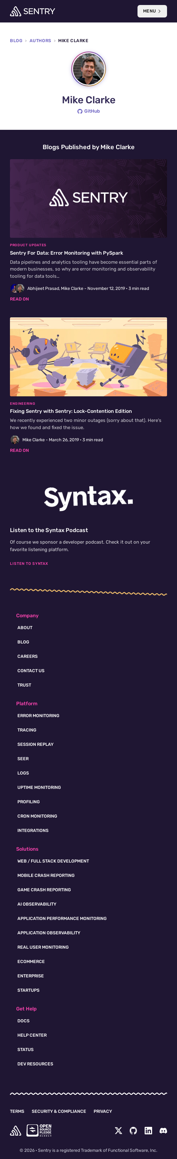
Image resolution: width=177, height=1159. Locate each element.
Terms (17, 1111)
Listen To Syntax (29, 563)
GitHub (88, 111)
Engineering (22, 404)
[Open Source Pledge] (39, 1130)
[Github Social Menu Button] (133, 1130)
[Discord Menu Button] (163, 1130)
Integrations (33, 830)
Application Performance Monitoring (62, 918)
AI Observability (36, 904)
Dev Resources (35, 1064)
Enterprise (30, 976)
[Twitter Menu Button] (118, 1130)
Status (25, 1049)
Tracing (26, 730)
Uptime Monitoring (39, 787)
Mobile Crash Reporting (46, 875)
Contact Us (30, 670)
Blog (16, 40)
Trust (24, 685)
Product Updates (28, 245)
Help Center (32, 1035)
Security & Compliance (59, 1111)
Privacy (103, 1111)
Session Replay (35, 744)
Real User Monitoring (43, 947)
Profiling (28, 801)
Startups (28, 990)
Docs (23, 1021)
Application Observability (48, 933)
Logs (23, 773)
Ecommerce (31, 961)
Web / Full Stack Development (53, 861)
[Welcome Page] (32, 11)
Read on (19, 299)
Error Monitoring (38, 715)
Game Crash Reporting (44, 889)
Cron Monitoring (37, 816)
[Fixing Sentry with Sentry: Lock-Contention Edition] (88, 385)
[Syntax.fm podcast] (88, 498)
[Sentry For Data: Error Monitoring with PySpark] (88, 231)
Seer (23, 758)
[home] (15, 1131)
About (24, 627)
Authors (40, 40)
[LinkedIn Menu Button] (148, 1130)
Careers (27, 656)
